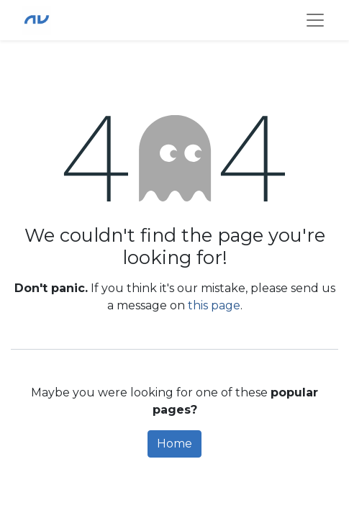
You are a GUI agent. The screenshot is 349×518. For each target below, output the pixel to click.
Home (174, 443)
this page (214, 305)
